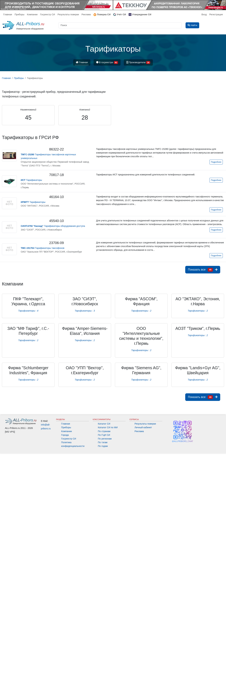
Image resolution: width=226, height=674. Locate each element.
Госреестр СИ (47, 14)
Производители (138, 62)
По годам (103, 446)
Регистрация (216, 14)
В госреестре (107, 62)
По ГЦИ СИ (104, 435)
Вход (204, 14)
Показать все (202, 270)
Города (65, 435)
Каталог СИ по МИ (108, 427)
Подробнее (216, 162)
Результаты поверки (68, 14)
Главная (7, 14)
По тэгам (102, 442)
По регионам (105, 438)
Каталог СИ (104, 423)
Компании (32, 14)
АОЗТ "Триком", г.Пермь (197, 328)
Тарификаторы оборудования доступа (53, 226)
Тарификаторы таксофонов (42, 248)
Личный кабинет (143, 427)
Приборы (19, 14)
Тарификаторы (31, 180)
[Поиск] (120, 25)
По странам (104, 431)
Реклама (86, 14)
